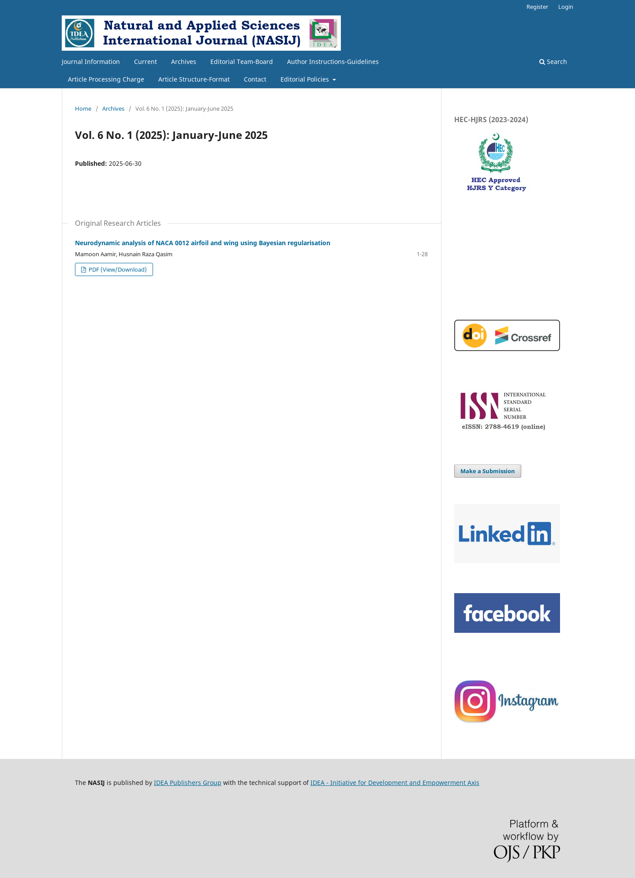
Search (553, 61)
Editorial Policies (305, 79)
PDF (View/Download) (117, 269)
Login (565, 7)
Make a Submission (487, 471)
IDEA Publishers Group (187, 782)
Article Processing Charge (106, 79)
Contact (255, 79)
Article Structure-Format (194, 79)
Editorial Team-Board (241, 61)
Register (537, 7)
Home (83, 108)
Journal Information (91, 61)
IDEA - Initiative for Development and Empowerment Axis (394, 782)
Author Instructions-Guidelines (333, 61)
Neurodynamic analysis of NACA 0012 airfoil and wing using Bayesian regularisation (202, 243)
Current (145, 61)
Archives (183, 61)
